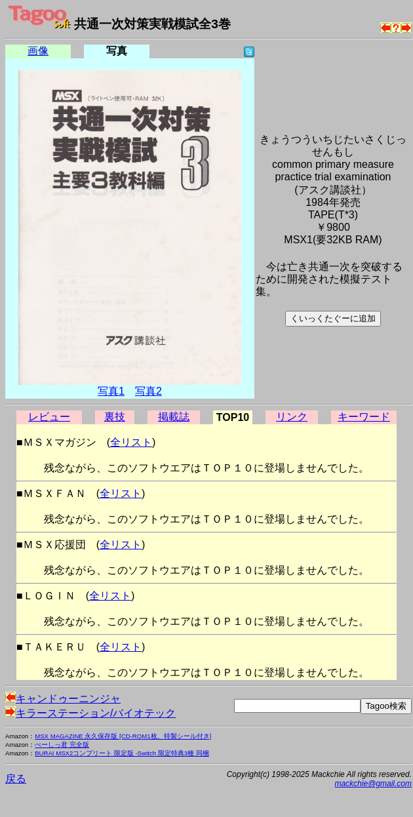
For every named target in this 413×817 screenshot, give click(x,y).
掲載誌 (173, 416)
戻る (15, 778)
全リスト (131, 442)
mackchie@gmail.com (373, 783)
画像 (38, 50)
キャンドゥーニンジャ (63, 698)
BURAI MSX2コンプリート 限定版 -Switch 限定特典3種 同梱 (122, 753)
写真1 (111, 391)
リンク (291, 416)
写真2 (148, 391)
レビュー (49, 416)
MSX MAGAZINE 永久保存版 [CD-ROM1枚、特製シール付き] (123, 736)
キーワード (364, 416)
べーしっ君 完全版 (62, 744)
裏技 (114, 416)
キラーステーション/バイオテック (90, 713)
